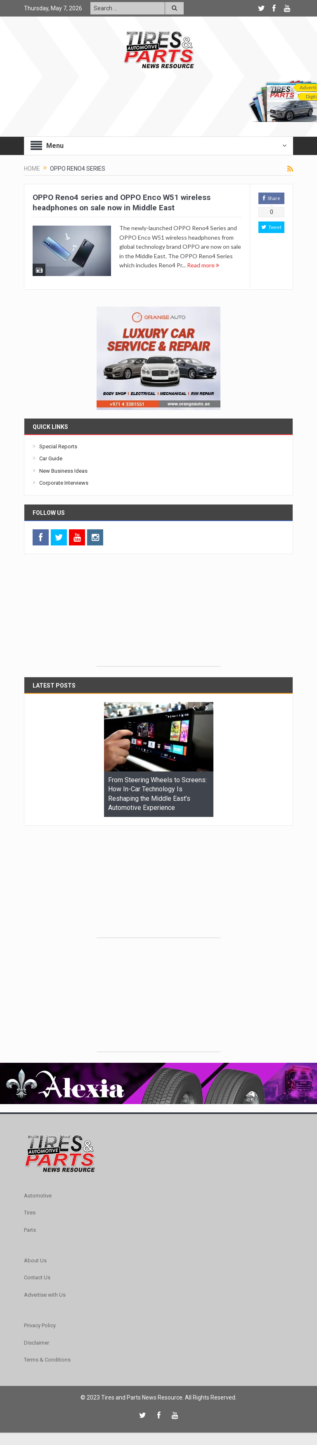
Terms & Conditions (47, 1360)
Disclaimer (36, 1343)
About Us (35, 1260)
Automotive (38, 1196)
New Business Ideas (63, 471)
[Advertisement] (158, 614)
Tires (29, 1212)
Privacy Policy (40, 1325)
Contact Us (37, 1277)
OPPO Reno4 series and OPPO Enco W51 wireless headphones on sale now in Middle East (122, 202)
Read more (203, 265)
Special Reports (58, 446)
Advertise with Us (45, 1295)
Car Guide (50, 458)
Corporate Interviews (63, 483)
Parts (30, 1230)
